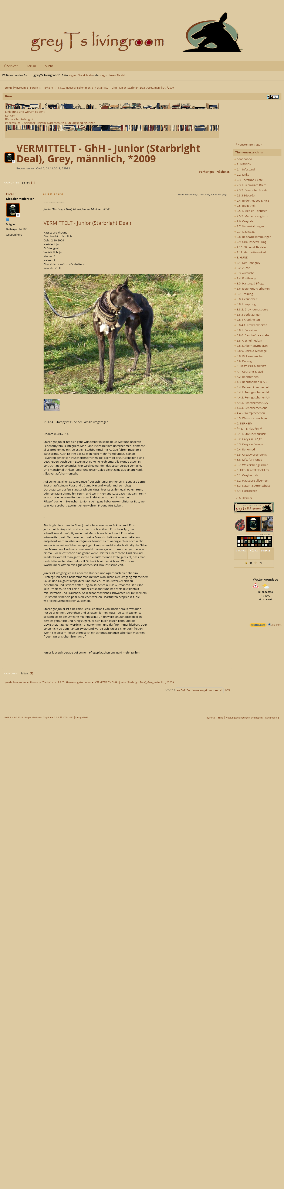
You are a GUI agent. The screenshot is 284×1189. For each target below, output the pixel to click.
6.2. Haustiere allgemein (251, 480)
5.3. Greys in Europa (248, 444)
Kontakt (10, 115)
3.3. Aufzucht (244, 273)
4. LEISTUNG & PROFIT (250, 366)
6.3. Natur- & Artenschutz (252, 486)
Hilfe (220, 717)
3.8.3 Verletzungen (247, 314)
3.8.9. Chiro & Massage (250, 351)
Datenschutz (55, 123)
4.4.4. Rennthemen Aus (250, 408)
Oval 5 (11, 194)
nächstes (223, 172)
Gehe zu (169, 690)
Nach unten (11, 182)
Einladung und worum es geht (25, 112)
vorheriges (206, 172)
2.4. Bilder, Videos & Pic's (252, 200)
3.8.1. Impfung (245, 304)
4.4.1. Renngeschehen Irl (251, 392)
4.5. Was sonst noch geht (252, 418)
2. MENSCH (242, 164)
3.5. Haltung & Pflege (249, 283)
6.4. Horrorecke (245, 491)
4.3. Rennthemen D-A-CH (252, 382)
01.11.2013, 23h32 (53, 194)
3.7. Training (243, 294)
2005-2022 (68, 717)
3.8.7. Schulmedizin (248, 340)
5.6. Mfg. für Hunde (248, 460)
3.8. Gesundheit (245, 299)
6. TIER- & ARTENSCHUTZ (251, 470)
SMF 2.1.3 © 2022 (13, 717)
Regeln (41, 123)
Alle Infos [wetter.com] (274, 624)
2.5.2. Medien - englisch (251, 216)
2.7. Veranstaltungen (249, 226)
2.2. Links (241, 174)
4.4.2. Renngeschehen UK (252, 397)
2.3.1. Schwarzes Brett (250, 185)
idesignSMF (81, 717)
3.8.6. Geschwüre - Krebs (251, 335)
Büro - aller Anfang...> (19, 119)
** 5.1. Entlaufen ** (248, 428)
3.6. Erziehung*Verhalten (252, 288)
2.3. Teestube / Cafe (248, 180)
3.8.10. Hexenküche (248, 356)
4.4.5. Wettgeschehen (249, 413)
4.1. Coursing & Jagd (248, 372)
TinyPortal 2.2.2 (51, 717)
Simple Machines (33, 717)
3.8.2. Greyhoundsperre (251, 309)
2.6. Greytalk (243, 221)
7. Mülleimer (244, 498)
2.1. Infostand (244, 169)
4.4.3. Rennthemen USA (251, 403)
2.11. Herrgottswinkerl (250, 252)
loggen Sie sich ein (81, 75)
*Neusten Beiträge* (249, 144)
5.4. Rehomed (244, 449)
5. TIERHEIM (243, 423)
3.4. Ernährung (245, 278)
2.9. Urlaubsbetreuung (250, 242)
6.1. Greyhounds (246, 475)
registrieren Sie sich (113, 75)
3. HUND (241, 257)
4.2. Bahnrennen (246, 377)
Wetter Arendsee (265, 579)
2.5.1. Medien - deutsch (250, 211)
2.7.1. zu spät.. (245, 232)
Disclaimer (28, 123)
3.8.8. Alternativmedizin (251, 346)
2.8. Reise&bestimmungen (252, 237)
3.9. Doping (243, 361)
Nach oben (10, 673)
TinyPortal (210, 717)
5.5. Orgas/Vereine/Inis (250, 454)
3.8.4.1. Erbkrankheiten (250, 325)
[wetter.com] (258, 625)
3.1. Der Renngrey (247, 263)
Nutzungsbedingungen (80, 123)
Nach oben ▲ (272, 717)
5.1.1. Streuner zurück (250, 434)
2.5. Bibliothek (244, 206)
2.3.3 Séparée (244, 195)
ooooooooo (243, 159)
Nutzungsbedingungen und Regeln (244, 717)
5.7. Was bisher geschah (251, 465)
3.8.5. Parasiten (245, 330)
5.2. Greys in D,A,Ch (248, 439)
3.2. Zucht (242, 268)
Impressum (12, 123)
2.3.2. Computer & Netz (250, 190)
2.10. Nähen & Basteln (250, 247)
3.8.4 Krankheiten (247, 320)
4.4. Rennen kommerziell (251, 387)
